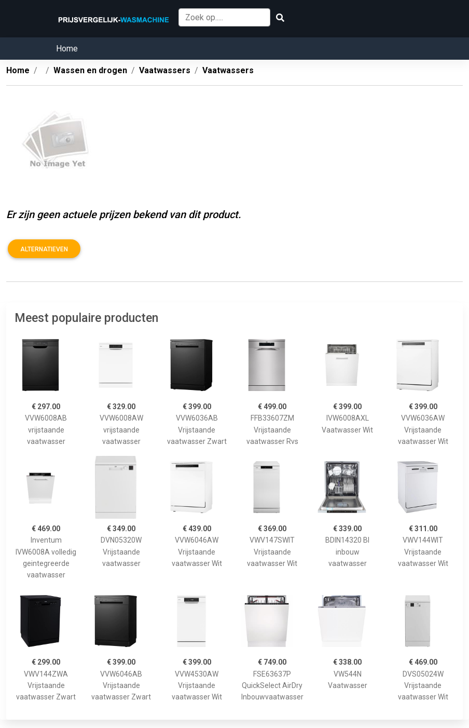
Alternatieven (44, 249)
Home (67, 48)
